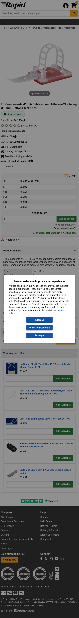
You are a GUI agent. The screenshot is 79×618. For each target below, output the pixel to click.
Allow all (39, 320)
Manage (39, 335)
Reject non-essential (39, 327)
